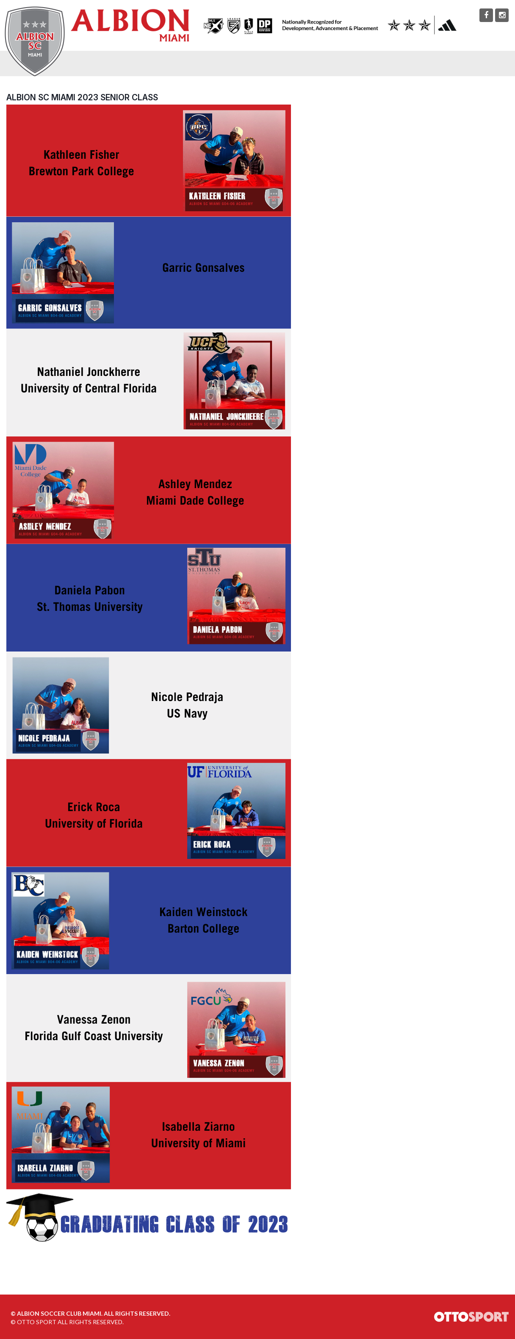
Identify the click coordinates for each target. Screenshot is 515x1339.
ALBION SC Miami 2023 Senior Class (82, 97)
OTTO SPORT (36, 1321)
